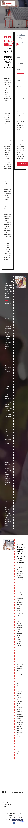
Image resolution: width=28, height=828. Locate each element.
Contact (4, 806)
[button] (14, 792)
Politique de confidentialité (14, 817)
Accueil (4, 800)
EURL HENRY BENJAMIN (15, 813)
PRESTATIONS (5, 802)
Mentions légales (14, 815)
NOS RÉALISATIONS (7, 804)
